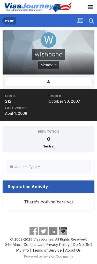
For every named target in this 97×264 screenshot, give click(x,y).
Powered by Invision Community (48, 256)
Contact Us (33, 244)
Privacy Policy (58, 244)
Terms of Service (47, 250)
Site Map (12, 244)
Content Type (25, 166)
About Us (73, 250)
